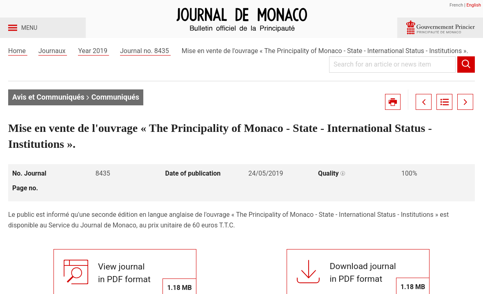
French (456, 5)
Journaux (52, 65)
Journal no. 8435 (145, 65)
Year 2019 (93, 65)
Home (17, 65)
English (473, 5)
